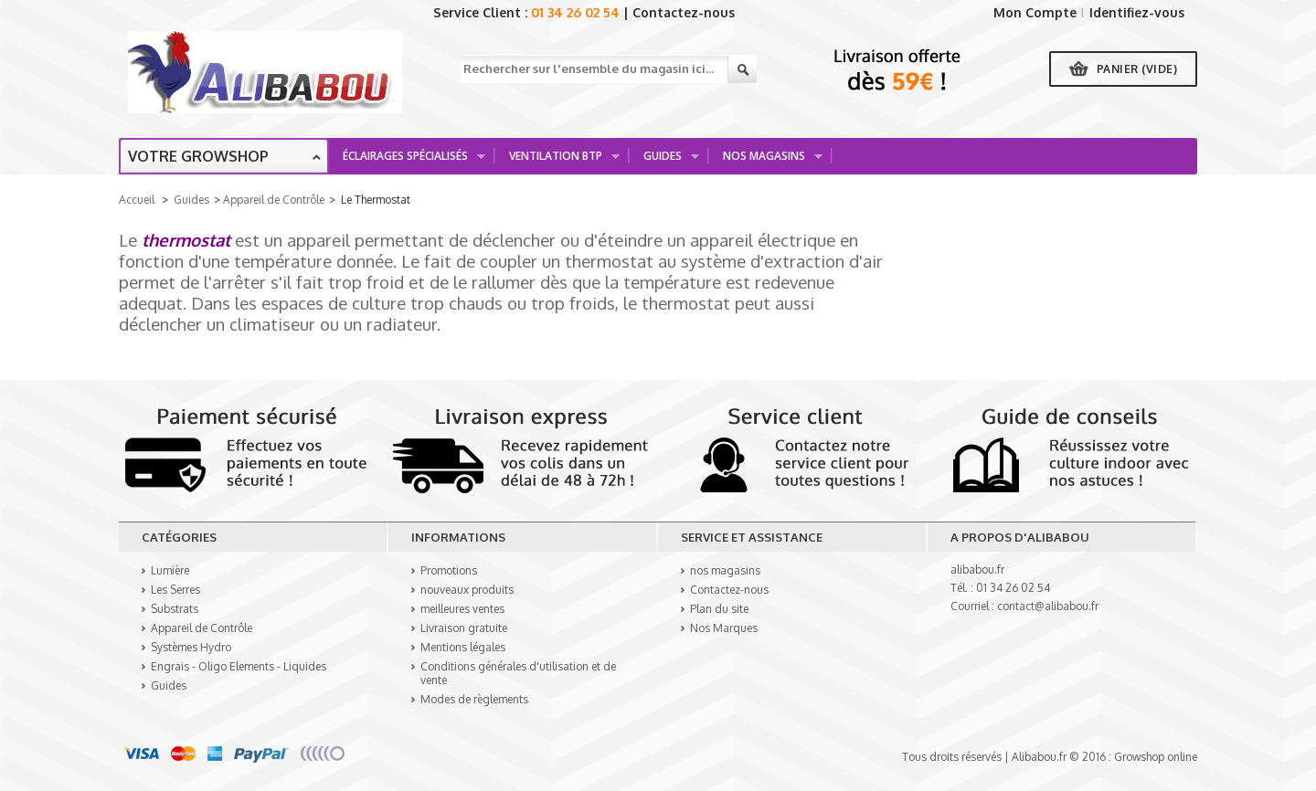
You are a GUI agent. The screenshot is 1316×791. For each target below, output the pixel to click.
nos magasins (725, 570)
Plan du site (719, 609)
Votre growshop (198, 156)
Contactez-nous (683, 12)
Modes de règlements (474, 699)
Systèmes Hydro (191, 647)
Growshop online (1155, 757)
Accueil (136, 199)
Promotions (448, 570)
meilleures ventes (462, 609)
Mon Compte (1035, 12)
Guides (665, 161)
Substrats (174, 609)
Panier (1137, 69)
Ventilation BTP (558, 161)
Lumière (170, 570)
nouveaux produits (467, 589)
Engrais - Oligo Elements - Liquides (238, 666)
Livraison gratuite (463, 628)
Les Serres (175, 589)
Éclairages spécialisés (407, 161)
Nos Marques (724, 628)
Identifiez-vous (1136, 12)
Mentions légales (462, 647)
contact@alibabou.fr (1047, 606)
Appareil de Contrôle (273, 199)
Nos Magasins (766, 161)
